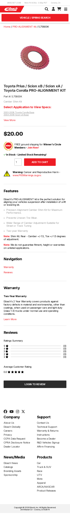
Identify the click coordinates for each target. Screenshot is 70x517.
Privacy (8, 434)
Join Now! (33, 147)
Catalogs (8, 467)
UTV (39, 475)
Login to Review (35, 384)
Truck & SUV (44, 467)
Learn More (10, 319)
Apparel (41, 482)
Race (39, 471)
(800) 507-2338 (14, 3)
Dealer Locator (12, 446)
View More (9, 120)
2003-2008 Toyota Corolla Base (19, 112)
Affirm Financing (46, 446)
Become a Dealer (46, 438)
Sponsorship (11, 475)
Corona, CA (55, 3)
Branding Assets (12, 471)
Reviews (8, 272)
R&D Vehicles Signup (48, 442)
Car (39, 463)
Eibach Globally (12, 426)
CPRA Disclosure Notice (17, 442)
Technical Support (47, 426)
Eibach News (11, 463)
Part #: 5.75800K (13, 96)
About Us (9, 422)
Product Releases (46, 490)
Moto (40, 478)
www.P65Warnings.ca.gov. (27, 175)
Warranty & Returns (48, 430)
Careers (8, 430)
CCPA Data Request (14, 438)
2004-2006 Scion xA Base (16, 115)
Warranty (9, 267)
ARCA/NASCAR (46, 486)
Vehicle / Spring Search (35, 17)
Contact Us (43, 422)
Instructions (43, 434)
